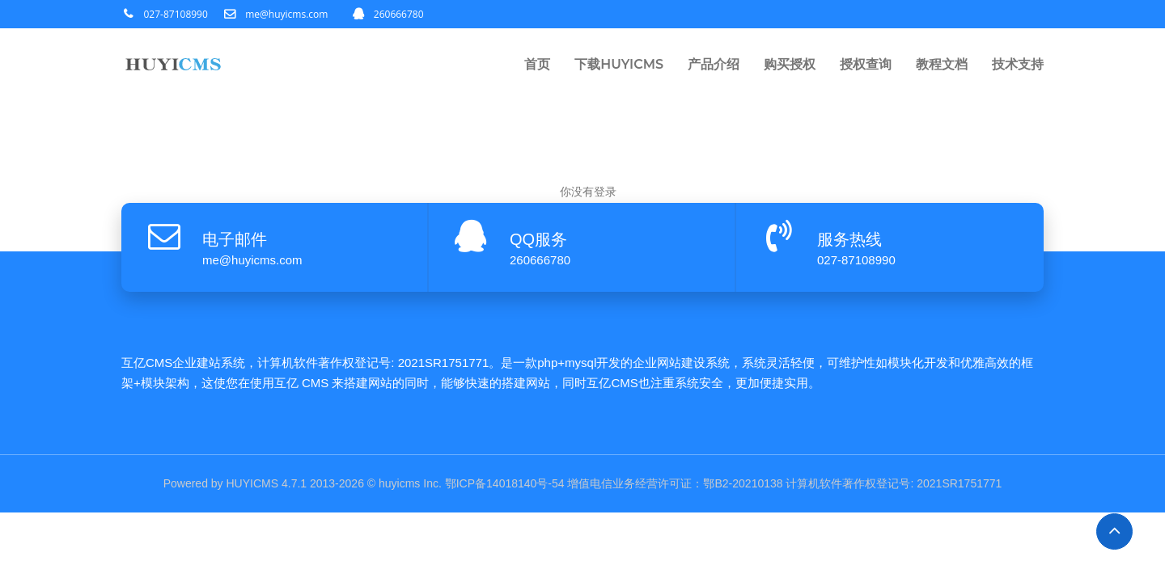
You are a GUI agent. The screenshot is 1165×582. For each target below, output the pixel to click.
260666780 (399, 14)
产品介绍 (713, 64)
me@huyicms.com (286, 14)
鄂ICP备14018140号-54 (505, 483)
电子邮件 (234, 239)
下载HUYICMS (618, 64)
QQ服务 (538, 239)
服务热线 (849, 239)
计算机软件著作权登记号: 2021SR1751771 (894, 483)
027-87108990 (176, 14)
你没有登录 (588, 191)
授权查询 (866, 64)
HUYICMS (253, 483)
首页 (537, 64)
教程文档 (942, 64)
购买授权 (790, 64)
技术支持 (1018, 64)
